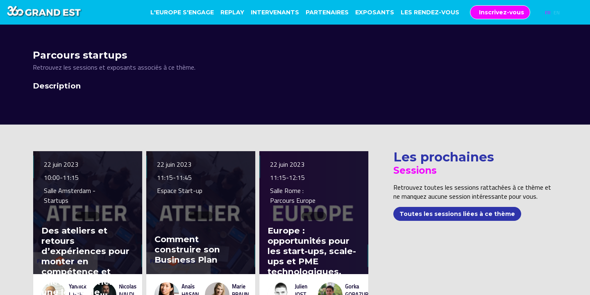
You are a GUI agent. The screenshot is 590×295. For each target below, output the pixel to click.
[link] (182, 12)
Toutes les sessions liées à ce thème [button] (457, 213)
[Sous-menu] (462, 13)
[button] (500, 12)
